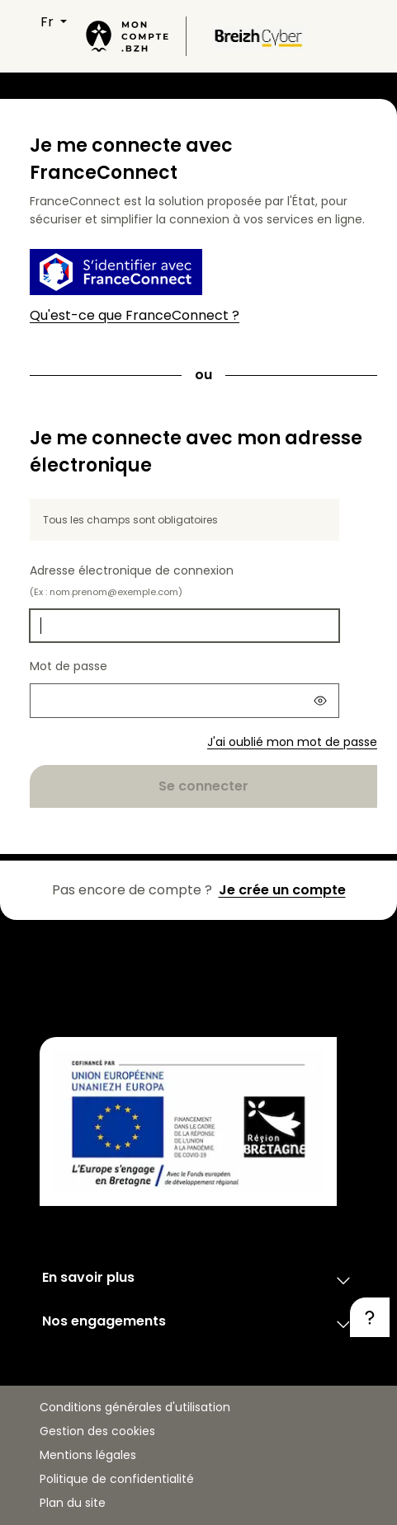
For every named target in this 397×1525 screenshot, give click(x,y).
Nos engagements (198, 1324)
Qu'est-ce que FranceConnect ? (134, 315)
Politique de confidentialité (117, 1479)
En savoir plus (198, 1280)
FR (48, 21)
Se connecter (203, 786)
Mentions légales (88, 1455)
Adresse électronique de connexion (132, 580)
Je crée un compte (282, 889)
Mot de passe (68, 666)
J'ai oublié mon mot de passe (292, 742)
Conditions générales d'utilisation (135, 1407)
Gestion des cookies (97, 1431)
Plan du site (73, 1502)
